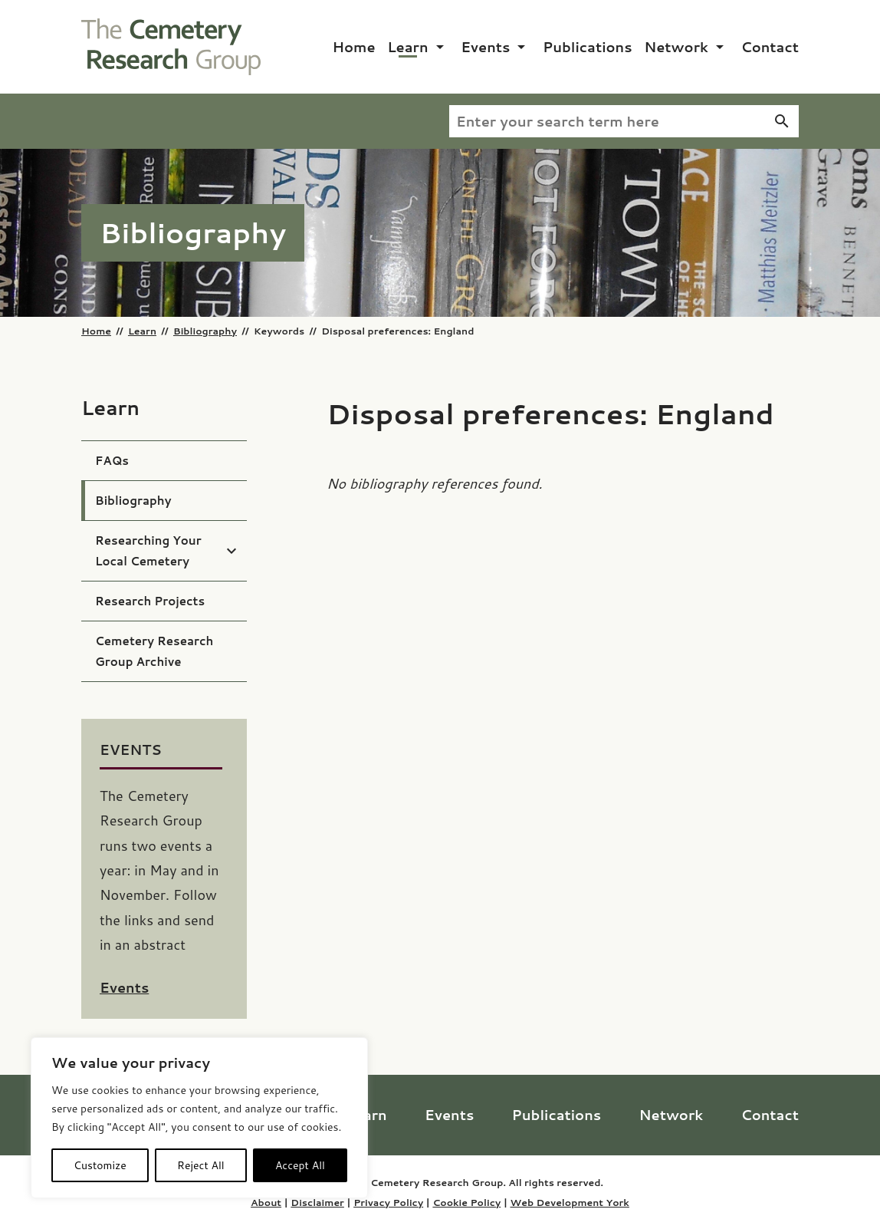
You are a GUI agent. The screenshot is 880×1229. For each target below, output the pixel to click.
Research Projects (150, 601)
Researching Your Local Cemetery (148, 550)
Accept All (300, 1165)
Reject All (201, 1165)
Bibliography (205, 331)
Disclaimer (317, 1202)
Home (354, 47)
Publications (587, 47)
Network (676, 47)
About (266, 1202)
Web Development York (569, 1202)
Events (485, 47)
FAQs (112, 461)
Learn (407, 47)
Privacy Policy (388, 1202)
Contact (769, 47)
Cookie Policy (466, 1202)
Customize (100, 1165)
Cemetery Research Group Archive (154, 651)
